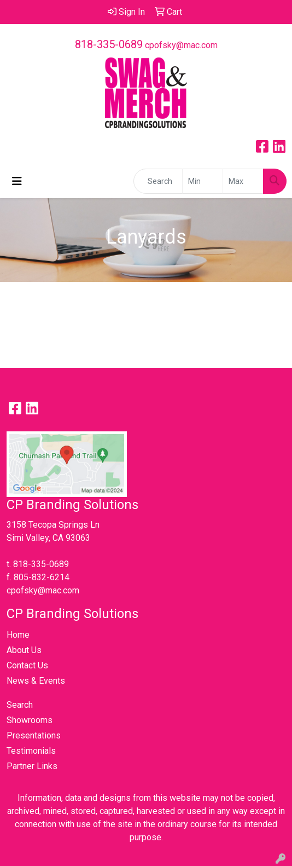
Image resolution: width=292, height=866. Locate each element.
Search (20, 705)
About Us (24, 650)
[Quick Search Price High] (243, 181)
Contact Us (27, 665)
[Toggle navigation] (16, 181)
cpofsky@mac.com (181, 45)
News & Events (36, 681)
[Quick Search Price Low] (202, 181)
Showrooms (29, 720)
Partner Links (32, 766)
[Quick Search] (158, 181)
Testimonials (31, 751)
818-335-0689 (109, 44)
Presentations (34, 735)
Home (18, 635)
